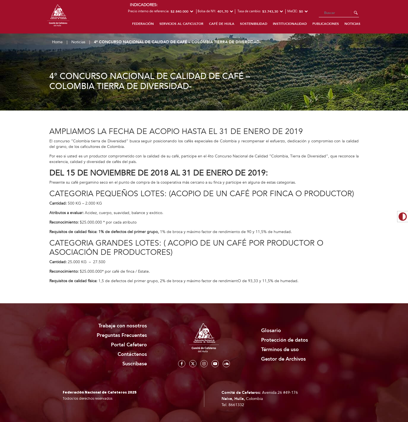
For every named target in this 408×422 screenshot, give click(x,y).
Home (57, 42)
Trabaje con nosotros (122, 325)
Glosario (271, 330)
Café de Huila (221, 23)
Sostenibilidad (253, 23)
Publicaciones (325, 23)
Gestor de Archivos (283, 359)
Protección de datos (284, 340)
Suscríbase (134, 363)
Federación (143, 23)
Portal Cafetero (129, 344)
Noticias (352, 23)
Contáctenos (132, 354)
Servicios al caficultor (181, 23)
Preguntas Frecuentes (122, 335)
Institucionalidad (290, 23)
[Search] (339, 13)
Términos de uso (280, 349)
